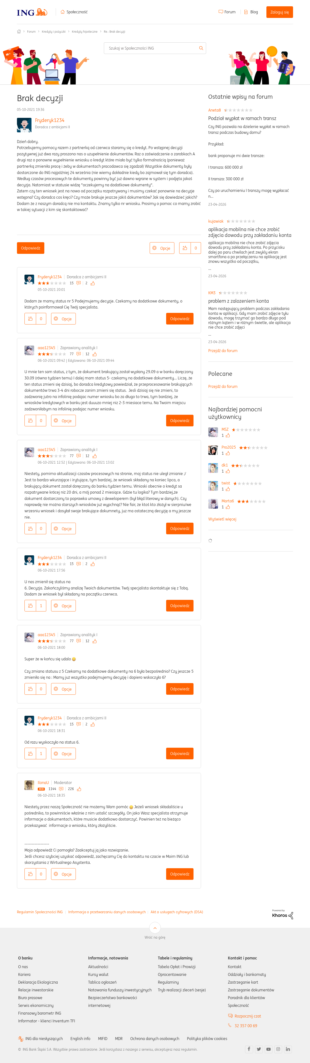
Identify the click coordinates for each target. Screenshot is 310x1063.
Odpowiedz (30, 248)
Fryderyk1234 (49, 120)
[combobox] (155, 48)
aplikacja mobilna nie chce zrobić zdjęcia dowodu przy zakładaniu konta (249, 232)
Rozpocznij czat (248, 1016)
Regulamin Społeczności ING (40, 912)
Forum (230, 11)
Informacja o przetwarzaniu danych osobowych (107, 912)
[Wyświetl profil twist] (227, 483)
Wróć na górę (155, 937)
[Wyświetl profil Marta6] (229, 500)
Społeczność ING (19, 31)
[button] (185, 248)
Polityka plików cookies (207, 1038)
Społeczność (77, 11)
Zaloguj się (280, 12)
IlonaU (43, 782)
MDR (119, 1038)
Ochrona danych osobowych (154, 1038)
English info (80, 1038)
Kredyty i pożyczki (54, 31)
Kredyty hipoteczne (85, 31)
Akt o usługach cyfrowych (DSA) (177, 912)
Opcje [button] (165, 248)
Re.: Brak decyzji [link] (114, 31)
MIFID (102, 1038)
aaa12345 (46, 347)
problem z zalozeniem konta (238, 301)
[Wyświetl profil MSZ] (226, 429)
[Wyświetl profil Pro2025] (230, 447)
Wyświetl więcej (222, 519)
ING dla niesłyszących (44, 1038)
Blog (254, 11)
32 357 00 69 (246, 1025)
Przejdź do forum (223, 350)
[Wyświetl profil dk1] (226, 465)
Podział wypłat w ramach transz (242, 118)
